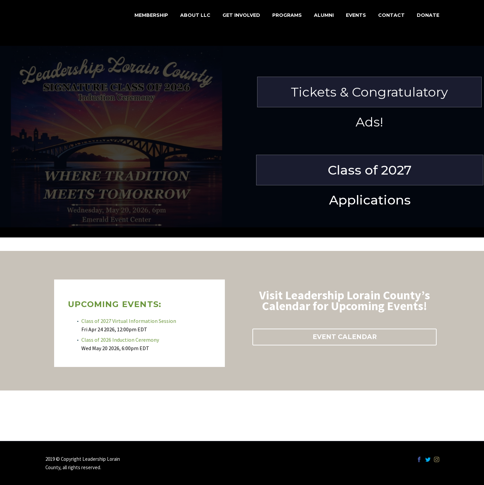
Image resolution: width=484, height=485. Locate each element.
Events (356, 15)
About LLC (195, 15)
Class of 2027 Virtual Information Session (128, 321)
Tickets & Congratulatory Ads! (369, 95)
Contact (391, 15)
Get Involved (241, 15)
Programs (287, 15)
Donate (428, 15)
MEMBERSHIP (151, 15)
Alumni (324, 15)
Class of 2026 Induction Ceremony (120, 339)
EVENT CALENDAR (345, 337)
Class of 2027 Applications (370, 173)
